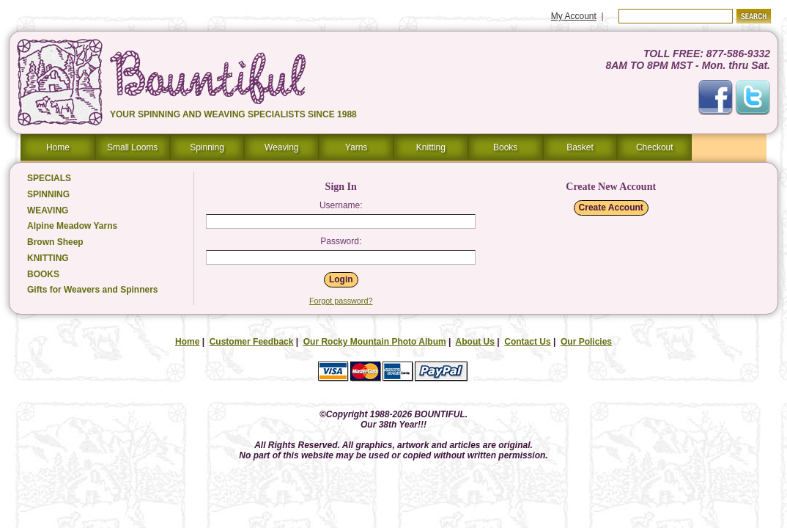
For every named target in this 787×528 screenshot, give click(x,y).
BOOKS (43, 274)
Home (58, 147)
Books (505, 147)
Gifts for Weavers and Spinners (92, 290)
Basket (580, 147)
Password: (340, 241)
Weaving (281, 147)
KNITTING (48, 258)
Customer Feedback (252, 342)
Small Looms (132, 147)
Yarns (356, 147)
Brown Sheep (55, 242)
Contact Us (527, 342)
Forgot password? (340, 300)
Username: (341, 205)
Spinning (207, 147)
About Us (475, 342)
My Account (573, 16)
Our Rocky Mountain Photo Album (374, 342)
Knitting (431, 147)
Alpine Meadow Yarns (72, 226)
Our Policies (586, 342)
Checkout (654, 147)
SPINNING (48, 194)
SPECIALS (49, 178)
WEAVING (47, 210)
